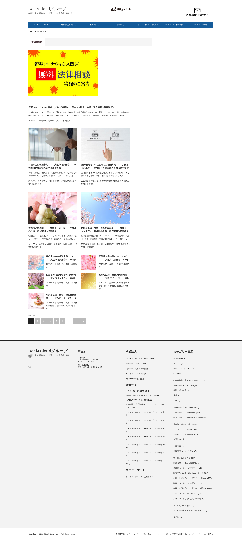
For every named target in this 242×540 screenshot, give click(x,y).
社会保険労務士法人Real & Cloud (187, 380)
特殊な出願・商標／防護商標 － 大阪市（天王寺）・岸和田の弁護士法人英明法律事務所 (114, 277)
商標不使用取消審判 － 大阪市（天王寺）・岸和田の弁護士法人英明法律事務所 (52, 166)
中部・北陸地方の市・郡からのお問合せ (190, 478)
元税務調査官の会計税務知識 (185, 407)
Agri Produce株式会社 (135, 379)
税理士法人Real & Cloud (183, 385)
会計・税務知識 (179, 390)
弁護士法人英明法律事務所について (179, 534)
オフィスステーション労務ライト (139, 477)
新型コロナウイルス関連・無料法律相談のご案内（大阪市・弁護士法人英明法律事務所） (71, 107)
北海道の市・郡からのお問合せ (186, 463)
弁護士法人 (121, 25)
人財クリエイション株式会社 (147, 25)
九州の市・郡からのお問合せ (185, 493)
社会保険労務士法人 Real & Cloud (140, 358)
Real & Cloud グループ (41, 25)
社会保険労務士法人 (68, 25)
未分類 (176, 517)
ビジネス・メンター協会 (183, 429)
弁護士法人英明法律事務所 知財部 (52, 181)
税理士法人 (94, 25)
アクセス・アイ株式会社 (173, 25)
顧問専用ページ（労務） (183, 451)
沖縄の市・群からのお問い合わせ (187, 499)
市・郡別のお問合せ (181, 458)
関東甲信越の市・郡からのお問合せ (188, 473)
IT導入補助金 (178, 439)
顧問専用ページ (179, 446)
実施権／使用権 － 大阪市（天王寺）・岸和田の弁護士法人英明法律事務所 (52, 229)
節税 (175, 400)
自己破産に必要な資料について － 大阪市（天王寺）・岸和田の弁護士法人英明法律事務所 (61, 277)
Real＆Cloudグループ (182, 369)
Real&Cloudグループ (47, 9)
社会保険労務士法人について (126, 534)
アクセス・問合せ (200, 25)
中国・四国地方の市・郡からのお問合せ (190, 488)
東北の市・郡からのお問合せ (185, 468)
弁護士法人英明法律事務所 (59, 121)
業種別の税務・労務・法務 (184, 424)
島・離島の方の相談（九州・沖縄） (188, 510)
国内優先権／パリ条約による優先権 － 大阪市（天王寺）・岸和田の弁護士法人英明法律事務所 (105, 166)
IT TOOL (177, 363)
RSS (29, 367)
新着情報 (43, 121)
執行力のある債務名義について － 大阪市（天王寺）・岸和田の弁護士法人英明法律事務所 (61, 258)
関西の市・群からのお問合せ (185, 483)
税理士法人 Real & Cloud (136, 363)
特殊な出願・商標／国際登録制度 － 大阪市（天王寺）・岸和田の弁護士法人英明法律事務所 (105, 229)
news (175, 373)
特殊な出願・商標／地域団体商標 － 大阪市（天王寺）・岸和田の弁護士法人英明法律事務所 (61, 297)
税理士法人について (151, 534)
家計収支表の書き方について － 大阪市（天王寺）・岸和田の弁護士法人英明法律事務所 (114, 258)
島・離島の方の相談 (181, 506)
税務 (175, 395)
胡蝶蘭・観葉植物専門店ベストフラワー (142, 395)
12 (76, 321)
